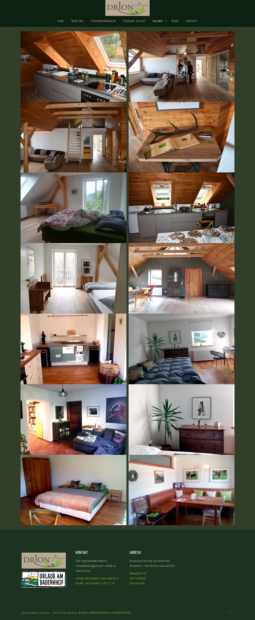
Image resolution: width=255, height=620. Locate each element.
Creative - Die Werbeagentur (58, 612)
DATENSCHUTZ (120, 612)
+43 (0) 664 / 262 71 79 (99, 583)
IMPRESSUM (98, 612)
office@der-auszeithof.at (101, 578)
